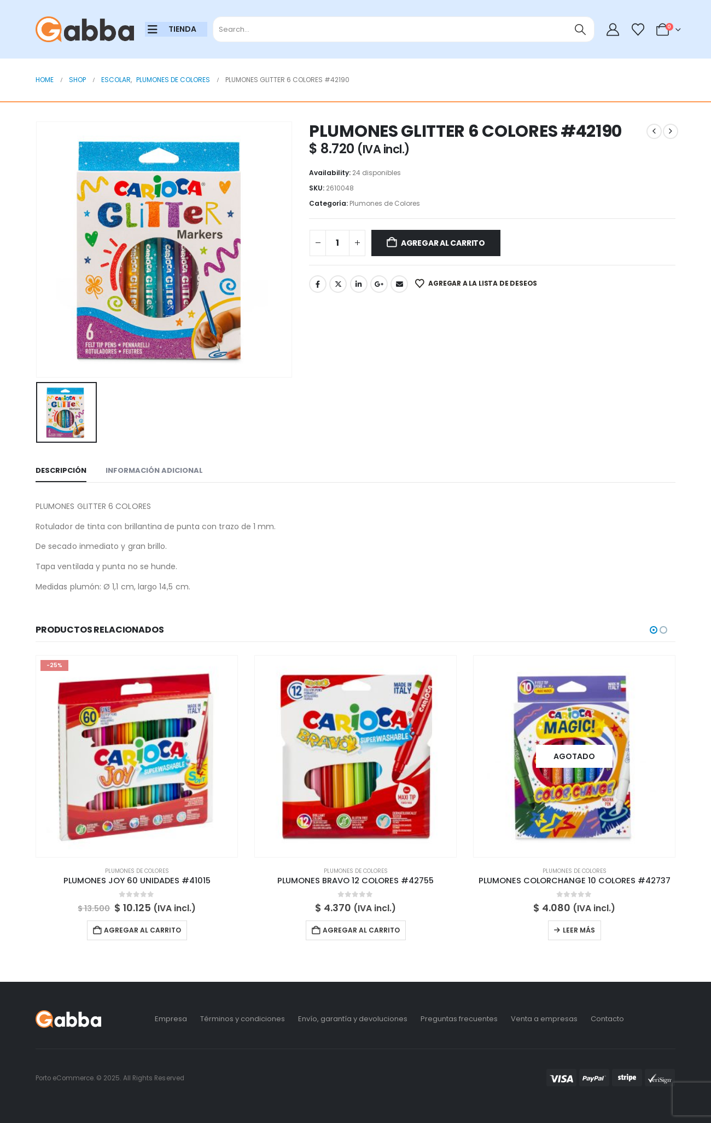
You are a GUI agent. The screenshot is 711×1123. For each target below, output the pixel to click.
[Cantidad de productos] (337, 243)
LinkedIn (359, 284)
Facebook (318, 284)
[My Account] (613, 29)
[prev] (654, 131)
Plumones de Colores (384, 203)
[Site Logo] (85, 29)
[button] (653, 629)
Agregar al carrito (443, 243)
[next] (670, 131)
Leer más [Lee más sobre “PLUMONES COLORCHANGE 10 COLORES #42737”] (579, 930)
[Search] (580, 29)
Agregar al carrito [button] (142, 930)
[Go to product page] (136, 756)
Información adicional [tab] (154, 470)
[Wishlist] (637, 29)
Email (399, 284)
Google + (379, 284)
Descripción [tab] (61, 470)
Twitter (338, 284)
